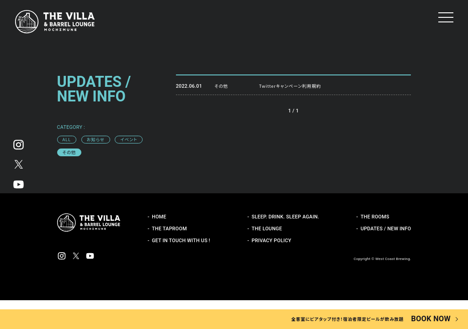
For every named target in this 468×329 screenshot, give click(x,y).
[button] (445, 16)
